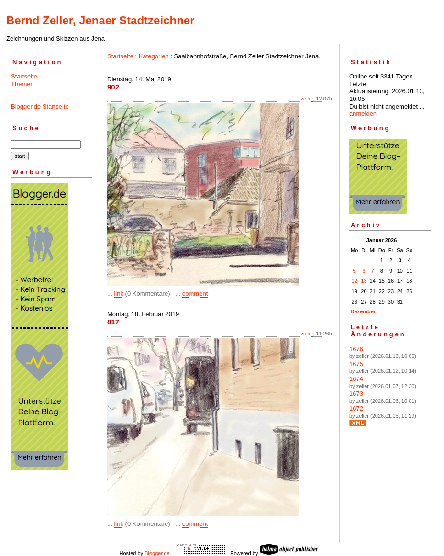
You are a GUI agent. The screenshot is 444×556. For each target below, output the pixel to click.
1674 (356, 378)
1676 (356, 349)
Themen (22, 84)
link (118, 293)
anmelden (363, 113)
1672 (356, 408)
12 (354, 281)
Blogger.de (157, 553)
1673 (356, 393)
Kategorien (154, 56)
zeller (307, 98)
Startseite (24, 76)
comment (195, 293)
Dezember (363, 311)
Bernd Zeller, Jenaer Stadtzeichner (100, 20)
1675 (356, 363)
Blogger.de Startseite (40, 106)
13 (363, 281)
